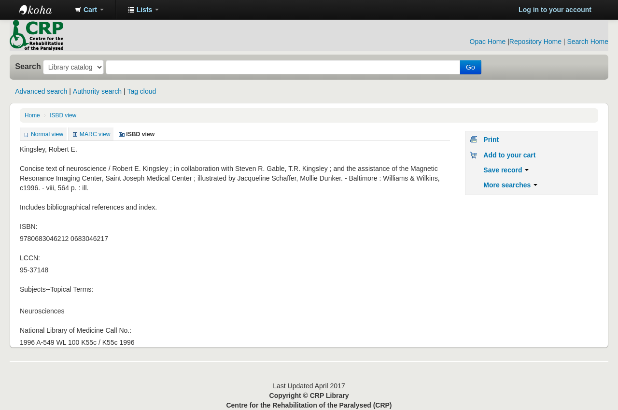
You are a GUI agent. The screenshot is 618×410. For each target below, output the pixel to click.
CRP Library (43, 9)
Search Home (587, 41)
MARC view (95, 134)
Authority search (97, 91)
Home (32, 115)
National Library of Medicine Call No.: (75, 330)
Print (491, 139)
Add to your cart (509, 155)
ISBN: (29, 226)
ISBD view (63, 115)
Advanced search (41, 91)
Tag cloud (141, 91)
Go (470, 67)
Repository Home (535, 41)
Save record (506, 170)
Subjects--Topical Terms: (56, 289)
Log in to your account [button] (555, 10)
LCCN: (30, 258)
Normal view (47, 134)
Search (28, 66)
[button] (89, 9)
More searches (510, 185)
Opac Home (488, 41)
